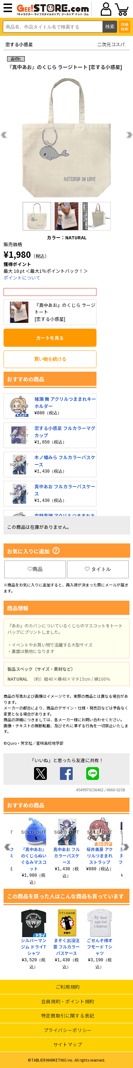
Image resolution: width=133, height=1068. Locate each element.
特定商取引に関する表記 (67, 1015)
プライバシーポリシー (68, 1030)
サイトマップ (67, 1044)
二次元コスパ (111, 44)
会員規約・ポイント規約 (67, 1001)
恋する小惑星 (19, 44)
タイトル (98, 569)
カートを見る (50, 337)
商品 (35, 569)
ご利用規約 (68, 986)
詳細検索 (124, 26)
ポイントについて (22, 277)
